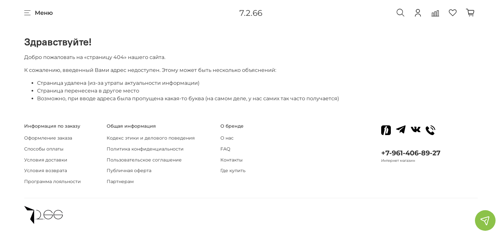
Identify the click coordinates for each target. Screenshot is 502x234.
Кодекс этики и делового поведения (151, 138)
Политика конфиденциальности (145, 149)
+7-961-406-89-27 (410, 153)
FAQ (225, 149)
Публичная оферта (129, 170)
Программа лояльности (52, 181)
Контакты (231, 160)
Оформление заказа (48, 138)
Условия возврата (45, 170)
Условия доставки (45, 160)
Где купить (233, 170)
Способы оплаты (43, 149)
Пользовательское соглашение (144, 160)
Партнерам (120, 181)
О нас (227, 138)
